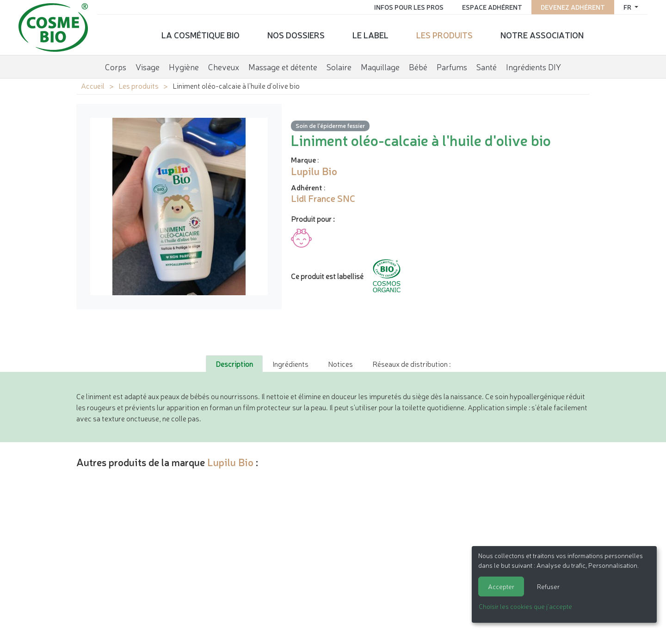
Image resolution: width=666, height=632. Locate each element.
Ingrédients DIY (533, 66)
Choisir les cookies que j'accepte (525, 606)
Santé (486, 66)
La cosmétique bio (200, 34)
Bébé (418, 66)
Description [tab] (234, 364)
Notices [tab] (340, 364)
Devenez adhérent (573, 7)
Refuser (548, 586)
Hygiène (184, 66)
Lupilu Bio (230, 461)
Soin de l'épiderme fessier (330, 125)
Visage (148, 66)
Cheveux (223, 66)
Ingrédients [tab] (290, 364)
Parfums (452, 66)
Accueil (93, 85)
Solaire (339, 66)
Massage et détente (282, 66)
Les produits (444, 34)
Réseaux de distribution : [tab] (411, 364)
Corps (115, 66)
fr (628, 7)
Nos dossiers (296, 34)
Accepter (501, 586)
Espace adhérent (492, 7)
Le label (370, 34)
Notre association (542, 34)
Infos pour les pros (409, 7)
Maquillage (380, 66)
